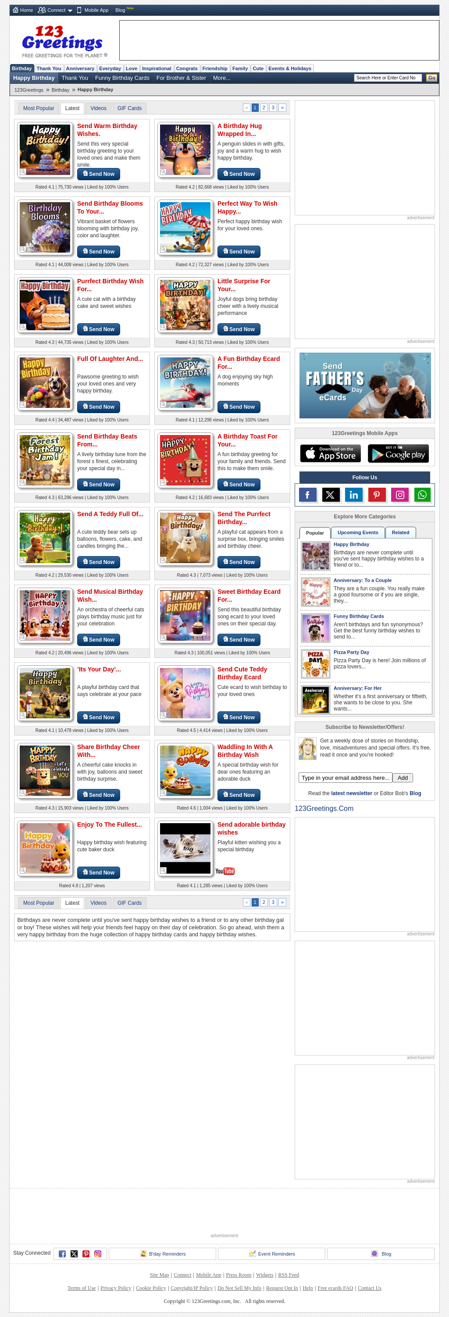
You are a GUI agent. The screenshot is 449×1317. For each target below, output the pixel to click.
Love (131, 68)
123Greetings (28, 90)
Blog (120, 10)
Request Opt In (282, 1288)
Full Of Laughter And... (110, 358)
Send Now (98, 174)
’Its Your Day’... (99, 669)
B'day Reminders (162, 1253)
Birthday (22, 68)
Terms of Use (82, 1288)
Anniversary (80, 68)
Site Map (159, 1275)
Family (240, 68)
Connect (56, 10)
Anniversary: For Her (357, 688)
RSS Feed (288, 1275)
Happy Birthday (34, 78)
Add (403, 777)
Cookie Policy (151, 1288)
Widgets (265, 1275)
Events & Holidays (289, 68)
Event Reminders (272, 1253)
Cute (258, 68)
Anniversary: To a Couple (363, 580)
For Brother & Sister (181, 78)
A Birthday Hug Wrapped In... (239, 129)
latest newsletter (351, 793)
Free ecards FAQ (335, 1288)
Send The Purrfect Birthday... (244, 517)
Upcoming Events (358, 532)
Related (401, 532)
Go (431, 77)
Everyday (110, 68)
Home (26, 10)
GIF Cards (130, 108)
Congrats (187, 68)
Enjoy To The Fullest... (109, 824)
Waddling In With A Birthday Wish (245, 750)
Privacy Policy (115, 1288)
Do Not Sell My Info (239, 1288)
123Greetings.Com (324, 808)
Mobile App (96, 10)
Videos (98, 108)
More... (222, 78)
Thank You (48, 68)
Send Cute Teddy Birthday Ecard (242, 673)
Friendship (215, 68)
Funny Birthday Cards (122, 78)
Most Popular (38, 108)
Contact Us (369, 1288)
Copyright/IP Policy (192, 1288)
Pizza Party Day (351, 652)
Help (308, 1288)
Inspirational (156, 68)
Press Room (239, 1275)
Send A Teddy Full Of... (110, 514)
